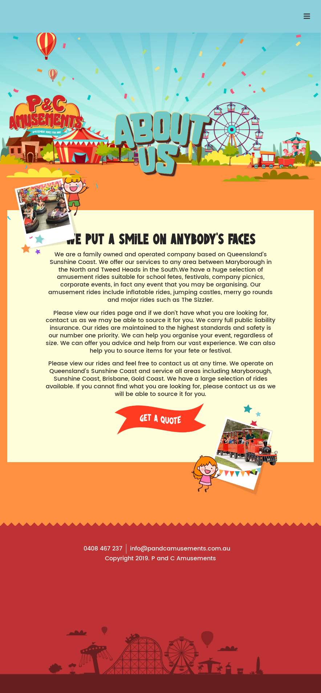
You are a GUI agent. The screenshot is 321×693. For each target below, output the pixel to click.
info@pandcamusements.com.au (180, 548)
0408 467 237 (103, 548)
